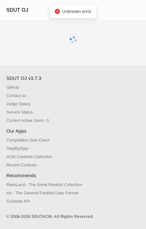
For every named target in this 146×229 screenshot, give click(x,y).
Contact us (16, 95)
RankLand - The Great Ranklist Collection (44, 184)
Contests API (18, 201)
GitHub (12, 87)
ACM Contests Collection (29, 156)
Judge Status (18, 103)
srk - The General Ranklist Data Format (42, 193)
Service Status (19, 112)
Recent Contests (21, 165)
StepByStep (17, 148)
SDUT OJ (17, 10)
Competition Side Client (27, 140)
